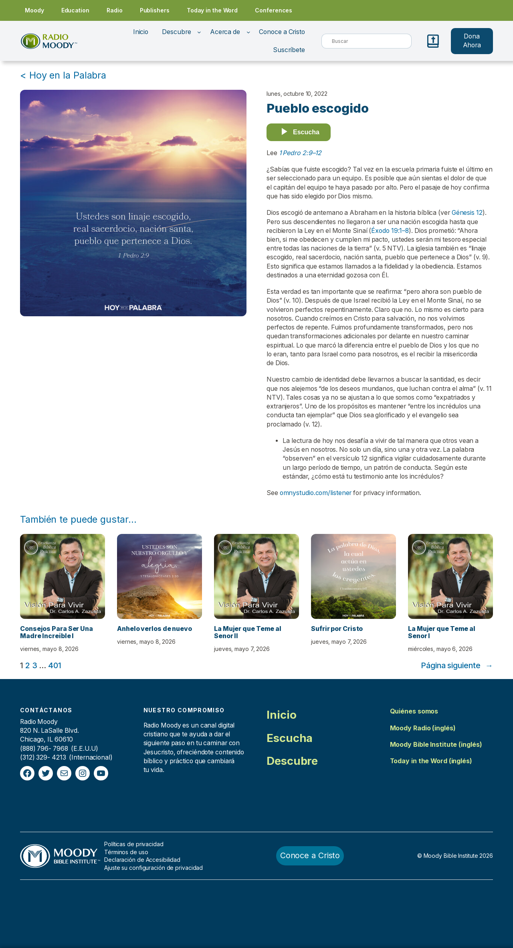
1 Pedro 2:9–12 (300, 153)
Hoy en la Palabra (67, 75)
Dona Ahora (472, 40)
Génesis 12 (467, 212)
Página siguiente (457, 665)
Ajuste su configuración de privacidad (153, 867)
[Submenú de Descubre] (199, 32)
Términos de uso (126, 852)
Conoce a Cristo (310, 855)
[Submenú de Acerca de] (248, 32)
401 (54, 665)
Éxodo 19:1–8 (390, 230)
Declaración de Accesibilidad (142, 859)
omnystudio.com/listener (316, 493)
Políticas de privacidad (134, 844)
